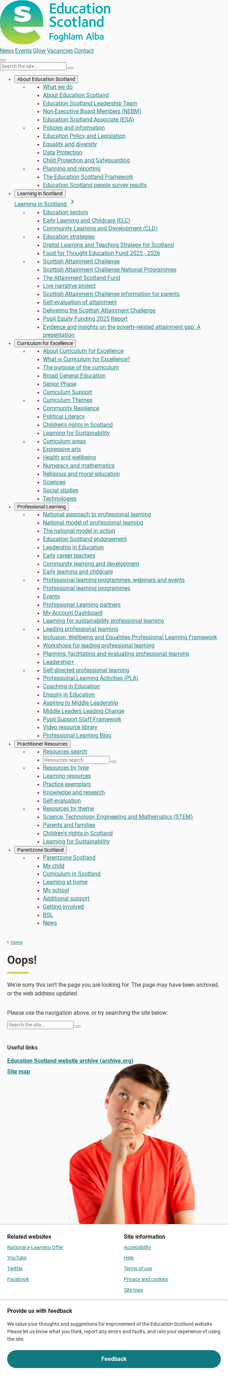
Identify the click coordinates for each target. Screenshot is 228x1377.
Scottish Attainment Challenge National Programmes (109, 269)
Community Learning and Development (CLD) (100, 228)
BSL (48, 915)
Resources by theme (68, 808)
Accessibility (137, 1247)
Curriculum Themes (67, 400)
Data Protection (62, 152)
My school (56, 890)
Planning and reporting (72, 168)
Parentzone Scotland (40, 850)
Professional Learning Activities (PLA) (91, 678)
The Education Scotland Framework (88, 176)
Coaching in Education (71, 686)
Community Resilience (71, 408)
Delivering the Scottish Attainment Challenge (99, 310)
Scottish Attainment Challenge (81, 261)
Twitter (15, 1268)
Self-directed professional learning (86, 670)
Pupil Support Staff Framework (82, 719)
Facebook (18, 1279)
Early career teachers (69, 555)
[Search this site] (33, 66)
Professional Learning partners (82, 604)
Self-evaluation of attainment (80, 302)
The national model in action (79, 530)
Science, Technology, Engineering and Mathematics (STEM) (118, 816)
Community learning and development (91, 563)
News (7, 50)
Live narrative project (69, 285)
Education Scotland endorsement (85, 539)
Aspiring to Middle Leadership (80, 702)
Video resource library (70, 727)
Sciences (54, 482)
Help (129, 1258)
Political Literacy (64, 416)
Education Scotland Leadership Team (90, 103)
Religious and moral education (81, 473)
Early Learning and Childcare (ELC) (86, 220)
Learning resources (67, 776)
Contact (84, 50)
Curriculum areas (64, 441)
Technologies (60, 498)
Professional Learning (41, 507)
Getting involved (63, 906)
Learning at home (65, 882)
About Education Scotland (46, 79)
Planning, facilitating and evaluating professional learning (116, 653)
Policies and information (74, 127)
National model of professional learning (93, 522)
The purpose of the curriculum (81, 367)
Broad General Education (74, 375)
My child (53, 865)
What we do (58, 86)
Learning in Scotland (40, 193)
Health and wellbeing (69, 457)
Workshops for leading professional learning (99, 645)
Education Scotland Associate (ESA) (88, 119)
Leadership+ (58, 662)
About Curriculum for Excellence (83, 351)
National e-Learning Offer (35, 1247)
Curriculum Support (67, 392)
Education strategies (68, 236)
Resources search (65, 751)
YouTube (16, 1258)
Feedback (114, 1359)
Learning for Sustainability (76, 433)
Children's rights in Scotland (78, 424)
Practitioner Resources (42, 744)
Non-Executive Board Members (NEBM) (92, 111)
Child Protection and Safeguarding (86, 160)
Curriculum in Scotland (72, 873)
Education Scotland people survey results (95, 185)
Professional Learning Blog (77, 735)
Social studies (60, 490)
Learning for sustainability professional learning (103, 620)
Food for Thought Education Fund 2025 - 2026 (101, 253)
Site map (18, 1071)
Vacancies (60, 50)
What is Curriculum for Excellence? (86, 359)
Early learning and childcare (78, 571)
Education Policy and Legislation (84, 136)
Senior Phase (59, 384)
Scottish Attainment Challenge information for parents (111, 294)
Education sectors (65, 212)
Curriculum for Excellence (45, 343)
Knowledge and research (74, 792)
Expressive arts (62, 449)
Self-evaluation (62, 800)
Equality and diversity (70, 144)
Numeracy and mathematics (79, 465)
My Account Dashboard (72, 612)
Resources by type (66, 767)
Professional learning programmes (86, 588)
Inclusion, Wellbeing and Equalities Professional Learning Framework (130, 637)
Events (23, 50)
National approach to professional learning (97, 514)
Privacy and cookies (146, 1279)
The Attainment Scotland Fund (81, 277)
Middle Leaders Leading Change (83, 711)
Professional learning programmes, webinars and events (114, 580)
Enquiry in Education (69, 694)
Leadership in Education (73, 547)
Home (17, 942)
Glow (39, 50)
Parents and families (69, 825)
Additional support (66, 898)
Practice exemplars (67, 784)
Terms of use (138, 1268)
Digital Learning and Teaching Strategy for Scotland (108, 245)
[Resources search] (76, 760)
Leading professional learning (80, 629)
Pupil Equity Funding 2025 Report (85, 318)
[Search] (70, 68)
